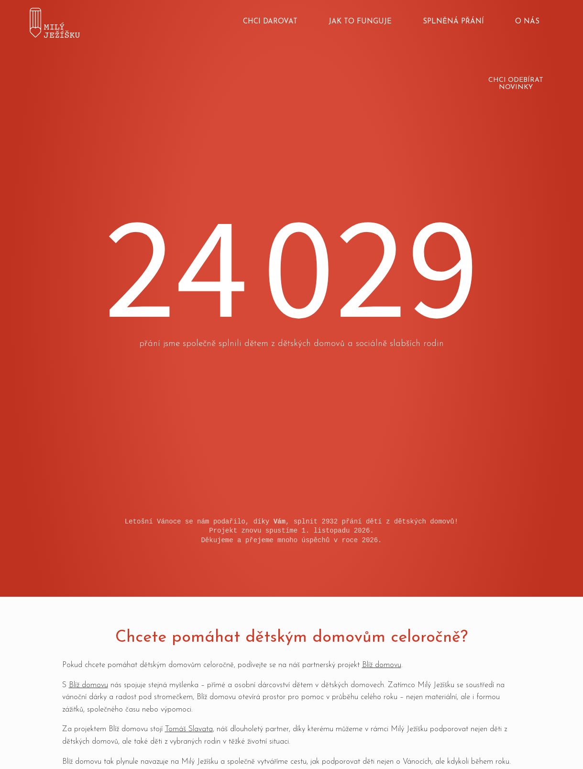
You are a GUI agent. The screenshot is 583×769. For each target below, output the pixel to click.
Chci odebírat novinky (515, 84)
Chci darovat (270, 21)
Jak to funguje (360, 21)
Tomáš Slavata (189, 729)
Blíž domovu (381, 665)
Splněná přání (453, 21)
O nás (527, 21)
